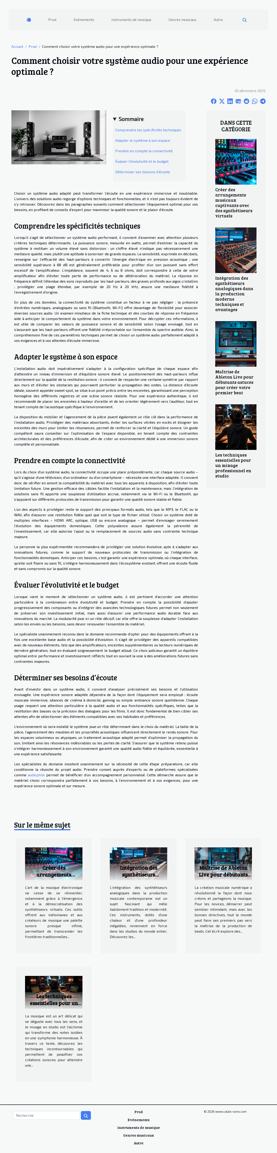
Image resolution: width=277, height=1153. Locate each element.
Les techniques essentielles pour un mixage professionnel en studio (233, 465)
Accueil (17, 46)
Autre (218, 19)
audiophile (36, 775)
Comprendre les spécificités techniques (148, 130)
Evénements (84, 19)
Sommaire (131, 119)
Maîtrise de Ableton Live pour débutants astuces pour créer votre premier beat (234, 382)
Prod (52, 19)
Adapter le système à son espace (142, 140)
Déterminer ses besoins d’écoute (142, 172)
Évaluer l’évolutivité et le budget (142, 161)
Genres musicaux (182, 19)
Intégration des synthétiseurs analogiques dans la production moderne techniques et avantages (234, 293)
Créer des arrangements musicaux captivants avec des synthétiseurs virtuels (233, 202)
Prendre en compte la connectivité (144, 151)
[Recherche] (46, 1115)
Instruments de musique (131, 19)
